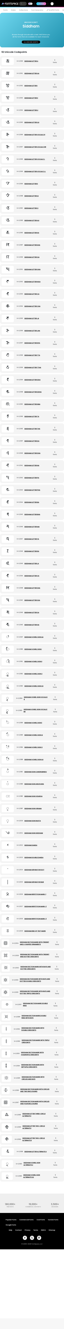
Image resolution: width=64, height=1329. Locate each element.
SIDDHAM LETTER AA (32, 75)
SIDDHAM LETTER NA (32, 494)
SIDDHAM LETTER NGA (33, 298)
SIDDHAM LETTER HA (32, 665)
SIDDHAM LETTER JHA (32, 350)
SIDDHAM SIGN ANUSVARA (34, 836)
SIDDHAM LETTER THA (32, 455)
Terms (35, 1310)
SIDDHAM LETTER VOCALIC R (35, 140)
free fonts (10, 1286)
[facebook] (25, 1317)
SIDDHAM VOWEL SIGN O (34, 796)
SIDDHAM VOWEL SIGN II (33, 704)
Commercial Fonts (26, 1299)
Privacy (27, 1310)
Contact (18, 1310)
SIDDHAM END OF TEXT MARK (35, 993)
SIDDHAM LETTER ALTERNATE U (36, 1229)
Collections (23, 10)
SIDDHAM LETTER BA (32, 534)
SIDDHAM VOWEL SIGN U (34, 717)
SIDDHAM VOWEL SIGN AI (34, 783)
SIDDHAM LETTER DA (32, 468)
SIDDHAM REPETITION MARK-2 (36, 967)
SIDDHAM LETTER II (31, 101)
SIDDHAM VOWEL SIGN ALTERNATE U (32, 1242)
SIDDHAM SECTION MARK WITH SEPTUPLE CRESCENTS (32, 1137)
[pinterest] (39, 1317)
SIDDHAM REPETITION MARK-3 (36, 980)
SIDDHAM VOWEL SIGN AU (34, 809)
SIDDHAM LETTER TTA (32, 376)
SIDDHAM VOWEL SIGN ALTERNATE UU (31, 1255)
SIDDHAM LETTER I (31, 88)
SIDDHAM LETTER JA (32, 337)
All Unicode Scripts (31, 42)
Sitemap (52, 1310)
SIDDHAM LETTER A (31, 62)
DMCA (43, 1310)
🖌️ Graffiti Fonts (53, 10)
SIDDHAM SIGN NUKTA (33, 875)
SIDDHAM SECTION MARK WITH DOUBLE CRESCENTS (33, 1098)
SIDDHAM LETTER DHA (33, 481)
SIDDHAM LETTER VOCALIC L (35, 167)
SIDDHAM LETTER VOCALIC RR (35, 153)
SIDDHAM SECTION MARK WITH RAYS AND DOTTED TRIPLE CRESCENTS (35, 1058)
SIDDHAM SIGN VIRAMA (33, 862)
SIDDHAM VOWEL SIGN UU (34, 731)
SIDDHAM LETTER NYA (32, 363)
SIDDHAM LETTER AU (32, 232)
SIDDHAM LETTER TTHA (33, 390)
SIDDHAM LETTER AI (32, 206)
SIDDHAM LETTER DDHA (33, 416)
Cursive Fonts (53, 1299)
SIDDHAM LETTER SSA (32, 639)
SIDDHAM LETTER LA (32, 599)
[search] (23, 4)
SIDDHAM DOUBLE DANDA (34, 914)
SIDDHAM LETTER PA (32, 508)
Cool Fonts (41, 1299)
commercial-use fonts (33, 1286)
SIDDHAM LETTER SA (32, 652)
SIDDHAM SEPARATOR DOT (34, 927)
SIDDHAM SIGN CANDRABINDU (36, 822)
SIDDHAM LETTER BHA (32, 547)
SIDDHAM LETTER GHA (33, 285)
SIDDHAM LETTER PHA (32, 521)
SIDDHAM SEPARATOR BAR (34, 940)
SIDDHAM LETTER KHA (32, 258)
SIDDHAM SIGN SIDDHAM (34, 888)
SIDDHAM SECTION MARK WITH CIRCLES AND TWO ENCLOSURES (35, 1163)
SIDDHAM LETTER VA (32, 613)
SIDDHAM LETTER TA (32, 442)
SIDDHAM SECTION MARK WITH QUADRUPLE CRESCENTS (32, 1124)
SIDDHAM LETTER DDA (33, 403)
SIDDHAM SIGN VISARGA (34, 849)
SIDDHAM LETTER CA (32, 311)
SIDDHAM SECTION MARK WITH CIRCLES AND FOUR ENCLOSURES (35, 1176)
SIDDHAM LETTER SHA (32, 626)
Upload (41, 3)
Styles (13, 10)
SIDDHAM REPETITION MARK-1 (35, 954)
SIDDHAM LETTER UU (32, 127)
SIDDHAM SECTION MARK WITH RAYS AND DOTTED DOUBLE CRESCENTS (35, 1045)
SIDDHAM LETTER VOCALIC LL (35, 180)
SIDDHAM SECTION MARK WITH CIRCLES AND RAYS (33, 1150)
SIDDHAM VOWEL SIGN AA (34, 678)
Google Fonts (11, 1305)
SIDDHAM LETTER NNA (32, 429)
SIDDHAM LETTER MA (32, 560)
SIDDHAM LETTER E (31, 193)
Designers (55, 1286)
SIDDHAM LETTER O (32, 219)
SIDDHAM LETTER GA (32, 271)
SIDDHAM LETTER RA (32, 586)
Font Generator (37, 10)
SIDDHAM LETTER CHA (33, 324)
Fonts (5, 10)
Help (10, 1310)
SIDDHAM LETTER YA (32, 573)
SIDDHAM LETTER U (31, 114)
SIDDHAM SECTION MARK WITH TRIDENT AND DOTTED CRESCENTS (34, 1019)
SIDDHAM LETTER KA (32, 245)
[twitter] (32, 1317)
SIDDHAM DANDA (31, 901)
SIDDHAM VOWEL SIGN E (33, 770)
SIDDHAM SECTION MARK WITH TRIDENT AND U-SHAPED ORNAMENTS (34, 1006)
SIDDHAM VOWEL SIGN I (33, 691)
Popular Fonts (11, 1299)
